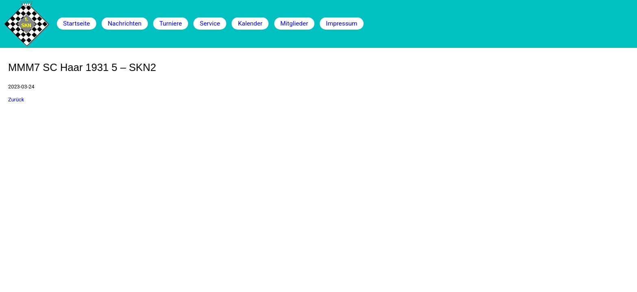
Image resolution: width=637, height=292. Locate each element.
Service (210, 23)
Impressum (341, 23)
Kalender (250, 23)
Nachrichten (124, 23)
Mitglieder (294, 23)
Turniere (170, 23)
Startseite (76, 23)
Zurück (16, 100)
